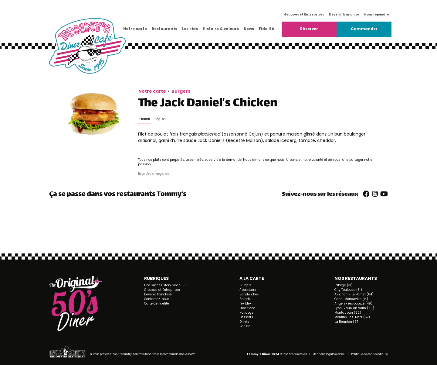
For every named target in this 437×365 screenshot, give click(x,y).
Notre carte (135, 28)
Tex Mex (245, 303)
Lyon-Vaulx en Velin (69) (354, 308)
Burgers (180, 91)
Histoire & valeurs (221, 28)
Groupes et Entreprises (304, 14)
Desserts (246, 317)
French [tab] (144, 119)
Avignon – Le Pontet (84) (354, 294)
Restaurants (164, 28)
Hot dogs (246, 312)
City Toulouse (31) (348, 290)
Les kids (190, 28)
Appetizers (247, 290)
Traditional (247, 308)
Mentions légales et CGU (329, 354)
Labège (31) (343, 285)
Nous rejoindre (376, 14)
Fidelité (266, 28)
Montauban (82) (347, 312)
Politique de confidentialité (369, 354)
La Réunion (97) (347, 321)
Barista (245, 326)
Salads (245, 299)
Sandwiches (249, 294)
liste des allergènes (153, 173)
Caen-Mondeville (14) (351, 299)
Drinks (244, 321)
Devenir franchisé (344, 14)
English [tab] (160, 119)
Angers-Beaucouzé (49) (353, 303)
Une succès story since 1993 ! (167, 285)
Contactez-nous (157, 299)
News (249, 28)
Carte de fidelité (156, 303)
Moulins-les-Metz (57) (352, 317)
